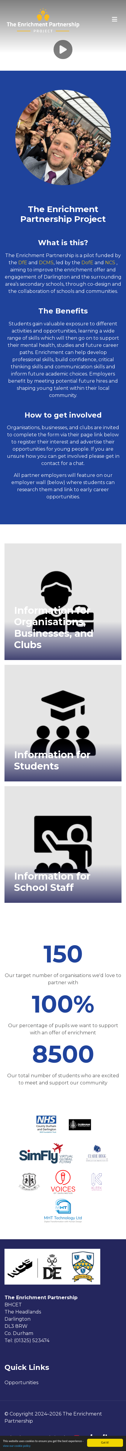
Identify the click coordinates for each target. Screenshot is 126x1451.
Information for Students (52, 760)
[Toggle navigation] (114, 19)
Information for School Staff (52, 881)
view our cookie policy (17, 1446)
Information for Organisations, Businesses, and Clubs (53, 627)
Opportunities (21, 1382)
